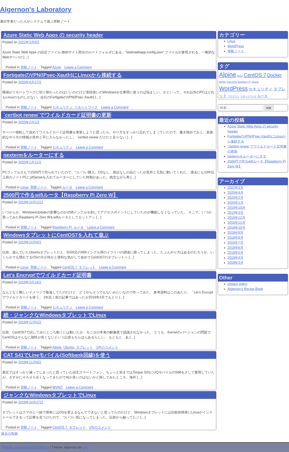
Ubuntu (69, 347)
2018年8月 (235, 237)
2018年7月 (235, 242)
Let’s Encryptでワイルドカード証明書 (47, 275)
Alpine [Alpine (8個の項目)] (227, 74)
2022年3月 (235, 187)
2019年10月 (236, 207)
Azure (56, 67)
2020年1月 (235, 202)
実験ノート (28, 67)
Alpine (56, 347)
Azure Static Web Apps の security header (53, 35)
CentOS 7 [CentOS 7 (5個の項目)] (255, 75)
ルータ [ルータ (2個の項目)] (262, 96)
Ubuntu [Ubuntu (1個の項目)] (254, 82)
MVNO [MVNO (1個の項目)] (222, 82)
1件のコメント (107, 347)
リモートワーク (86, 107)
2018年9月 (235, 232)
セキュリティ (62, 107)
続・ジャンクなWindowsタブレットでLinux (54, 315)
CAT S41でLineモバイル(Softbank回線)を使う (56, 355)
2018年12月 (236, 217)
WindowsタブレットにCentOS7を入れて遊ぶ (56, 235)
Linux (24, 187)
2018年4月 (235, 257)
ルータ (67, 187)
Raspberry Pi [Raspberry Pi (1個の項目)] (244, 82)
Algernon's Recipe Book (245, 289)
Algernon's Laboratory (35, 9)
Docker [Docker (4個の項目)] (274, 75)
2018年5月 (235, 252)
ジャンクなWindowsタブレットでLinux (49, 395)
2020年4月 (235, 192)
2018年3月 (235, 262)
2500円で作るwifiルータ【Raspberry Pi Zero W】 (60, 195)
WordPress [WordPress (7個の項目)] (233, 88)
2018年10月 (236, 227)
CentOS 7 (69, 267)
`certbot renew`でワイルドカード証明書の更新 (57, 115)
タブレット (87, 267)
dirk (85, 447)
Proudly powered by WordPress (25, 447)
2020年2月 (235, 197)
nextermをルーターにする (33, 155)
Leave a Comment (78, 67)
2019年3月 (235, 212)
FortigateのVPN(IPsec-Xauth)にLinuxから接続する (62, 75)
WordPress (235, 46)
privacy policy (237, 284)
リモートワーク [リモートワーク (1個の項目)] (248, 96)
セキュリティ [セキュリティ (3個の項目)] (260, 89)
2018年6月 (235, 247)
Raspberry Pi (62, 227)
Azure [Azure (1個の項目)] (240, 76)
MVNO (57, 387)
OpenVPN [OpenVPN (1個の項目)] (232, 82)
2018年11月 (236, 222)
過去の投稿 (9, 433)
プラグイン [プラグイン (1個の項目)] (233, 96)
